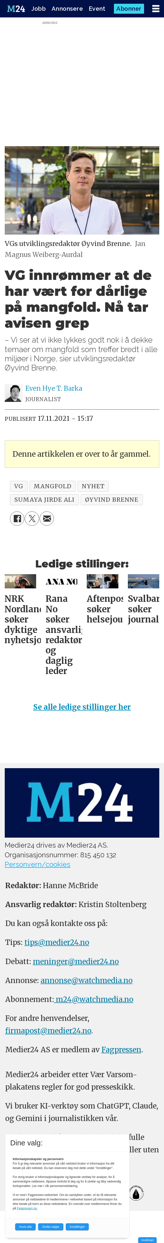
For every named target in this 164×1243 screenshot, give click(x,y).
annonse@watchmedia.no (87, 980)
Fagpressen (121, 1049)
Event (97, 8)
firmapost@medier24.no (48, 1030)
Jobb (38, 8)
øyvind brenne (111, 499)
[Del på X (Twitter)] (32, 518)
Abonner (129, 8)
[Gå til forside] (16, 8)
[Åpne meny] (156, 9)
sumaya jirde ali (44, 499)
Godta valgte (50, 1227)
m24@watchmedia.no (93, 999)
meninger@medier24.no (76, 961)
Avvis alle (25, 1227)
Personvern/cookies (37, 864)
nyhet (93, 486)
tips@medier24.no (56, 942)
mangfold (53, 486)
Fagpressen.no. (27, 1208)
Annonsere (67, 8)
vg (18, 486)
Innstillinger (147, 1240)
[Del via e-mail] (47, 518)
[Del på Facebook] (17, 518)
